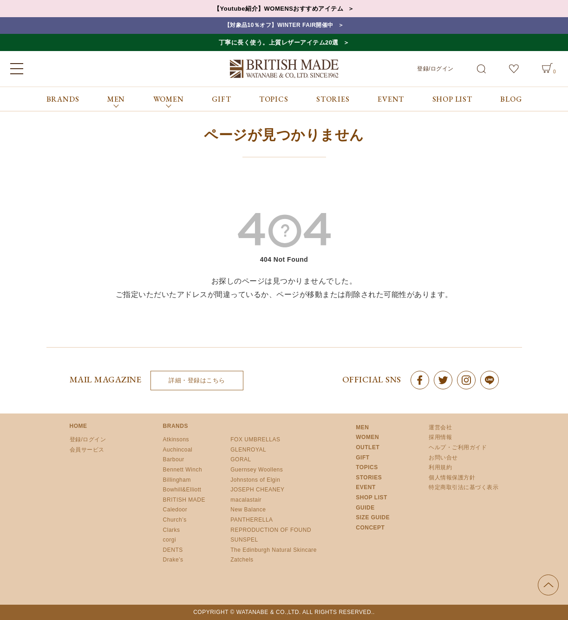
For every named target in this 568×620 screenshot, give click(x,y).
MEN (362, 427)
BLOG (511, 99)
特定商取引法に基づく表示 (463, 487)
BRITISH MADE (184, 500)
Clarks (171, 530)
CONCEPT (370, 527)
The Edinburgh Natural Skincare (273, 550)
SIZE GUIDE (373, 517)
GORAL (240, 459)
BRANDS (62, 99)
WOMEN (367, 437)
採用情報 (440, 437)
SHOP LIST (452, 99)
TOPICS (273, 99)
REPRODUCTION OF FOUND (270, 530)
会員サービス (87, 449)
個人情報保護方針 (452, 477)
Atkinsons (176, 439)
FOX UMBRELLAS (255, 439)
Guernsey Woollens (256, 469)
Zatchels (241, 559)
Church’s (175, 520)
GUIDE (365, 507)
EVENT (391, 99)
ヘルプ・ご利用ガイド (458, 447)
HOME (78, 426)
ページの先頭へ (548, 585)
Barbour (173, 459)
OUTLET (367, 447)
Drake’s (173, 559)
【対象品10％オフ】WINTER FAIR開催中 (278, 25)
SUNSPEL (244, 539)
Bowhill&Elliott (182, 489)
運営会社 (440, 427)
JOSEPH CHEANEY (257, 489)
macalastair (245, 500)
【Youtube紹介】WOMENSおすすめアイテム (278, 8)
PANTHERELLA (251, 520)
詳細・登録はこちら (197, 380)
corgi (169, 539)
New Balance (248, 509)
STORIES (333, 99)
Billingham (177, 480)
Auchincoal (178, 449)
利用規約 (440, 467)
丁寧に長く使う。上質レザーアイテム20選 (279, 42)
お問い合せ (443, 457)
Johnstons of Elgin (255, 480)
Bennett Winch (182, 469)
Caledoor (175, 509)
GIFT (221, 99)
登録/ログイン (435, 68)
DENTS (173, 550)
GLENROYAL (248, 449)
